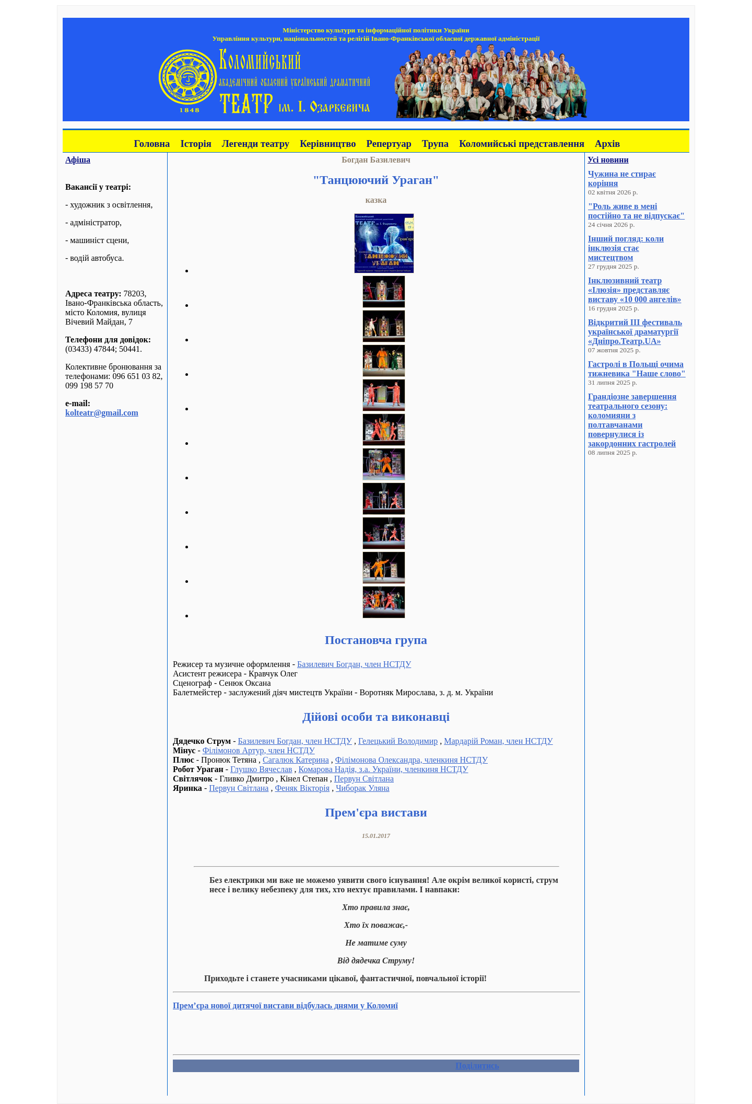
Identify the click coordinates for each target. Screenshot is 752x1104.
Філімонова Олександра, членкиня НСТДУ (411, 759)
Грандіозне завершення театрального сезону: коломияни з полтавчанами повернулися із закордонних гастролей (632, 420)
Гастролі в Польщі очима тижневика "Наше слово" (637, 369)
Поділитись (477, 1065)
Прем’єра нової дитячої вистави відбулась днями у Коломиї (285, 1005)
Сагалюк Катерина (296, 759)
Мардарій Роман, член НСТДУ (498, 741)
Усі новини (608, 159)
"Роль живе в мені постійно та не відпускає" (636, 211)
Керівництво (328, 143)
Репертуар (389, 143)
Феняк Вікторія (302, 788)
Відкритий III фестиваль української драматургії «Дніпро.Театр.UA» (635, 332)
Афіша (77, 159)
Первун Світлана (364, 778)
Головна (152, 143)
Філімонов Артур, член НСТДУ (259, 750)
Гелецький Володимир (398, 741)
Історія (195, 143)
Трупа (435, 143)
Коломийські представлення (521, 143)
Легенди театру (255, 143)
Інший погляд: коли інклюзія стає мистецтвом (626, 248)
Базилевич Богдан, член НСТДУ (354, 664)
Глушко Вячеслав (261, 769)
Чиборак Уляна (363, 788)
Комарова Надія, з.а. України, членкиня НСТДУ (383, 769)
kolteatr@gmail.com (101, 412)
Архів (607, 143)
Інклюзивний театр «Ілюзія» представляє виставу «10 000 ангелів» (635, 290)
